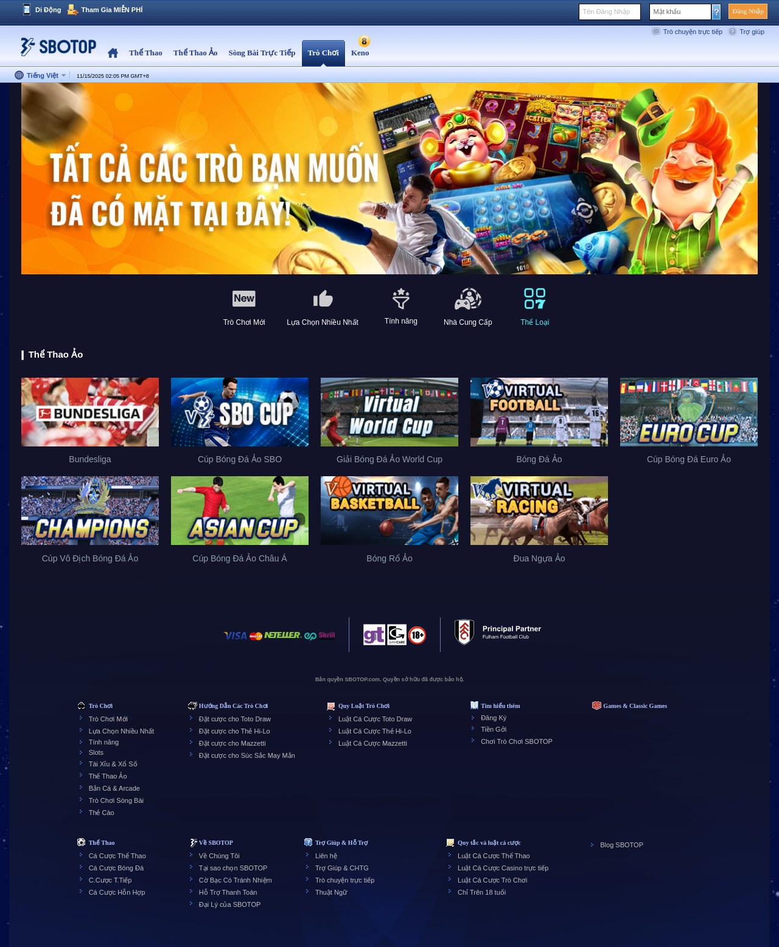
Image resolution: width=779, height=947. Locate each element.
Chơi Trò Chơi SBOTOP (517, 741)
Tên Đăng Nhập (606, 11)
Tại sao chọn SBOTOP (233, 868)
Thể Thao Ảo (108, 776)
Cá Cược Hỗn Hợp (117, 892)
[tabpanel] (389, 179)
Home (113, 53)
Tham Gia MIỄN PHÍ (111, 9)
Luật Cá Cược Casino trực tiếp (503, 868)
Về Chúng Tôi (219, 855)
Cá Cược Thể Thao (117, 855)
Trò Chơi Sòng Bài (116, 800)
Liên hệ (326, 855)
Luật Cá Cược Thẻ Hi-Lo (374, 731)
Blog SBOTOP (621, 844)
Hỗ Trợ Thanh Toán (228, 892)
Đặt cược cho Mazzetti (232, 743)
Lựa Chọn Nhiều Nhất (121, 731)
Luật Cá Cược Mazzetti (372, 743)
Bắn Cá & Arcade (114, 788)
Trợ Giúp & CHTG (342, 868)
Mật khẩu (666, 11)
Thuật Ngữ (331, 892)
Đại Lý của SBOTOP (229, 904)
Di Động (48, 9)
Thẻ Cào (101, 812)
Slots (96, 752)
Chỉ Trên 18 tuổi (482, 892)
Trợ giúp (751, 31)
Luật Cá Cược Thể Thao (494, 855)
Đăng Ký (493, 717)
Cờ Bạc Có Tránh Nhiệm (235, 880)
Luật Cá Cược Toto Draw (375, 719)
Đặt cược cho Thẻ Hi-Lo (234, 731)
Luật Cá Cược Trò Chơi (492, 880)
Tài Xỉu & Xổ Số (113, 764)
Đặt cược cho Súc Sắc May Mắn (247, 755)
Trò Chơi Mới (108, 719)
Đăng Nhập (748, 11)
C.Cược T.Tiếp (110, 880)
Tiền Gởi (493, 729)
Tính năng (104, 742)
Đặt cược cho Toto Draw (235, 719)
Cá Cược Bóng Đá (116, 868)
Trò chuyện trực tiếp (692, 31)
